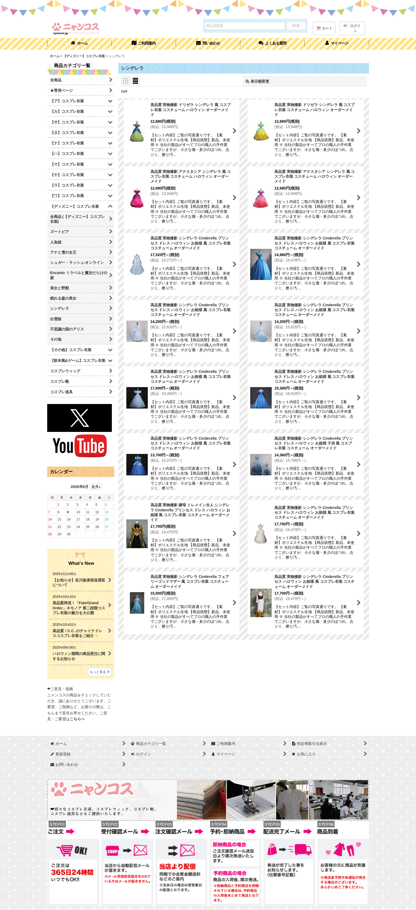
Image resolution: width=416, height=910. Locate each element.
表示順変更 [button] (257, 81)
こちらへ (77, 719)
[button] (272, 44)
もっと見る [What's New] (100, 672)
